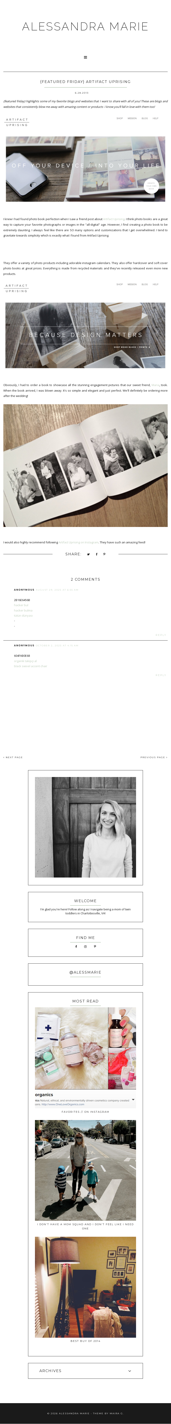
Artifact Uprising (113, 219)
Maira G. (117, 1413)
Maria (155, 385)
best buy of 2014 (86, 1341)
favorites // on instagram (85, 1111)
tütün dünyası (23, 615)
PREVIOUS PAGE (154, 757)
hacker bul (21, 605)
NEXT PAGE (13, 757)
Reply (161, 635)
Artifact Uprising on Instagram (78, 542)
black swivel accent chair (30, 666)
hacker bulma (23, 610)
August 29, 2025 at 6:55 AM (57, 589)
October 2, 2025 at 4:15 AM (57, 645)
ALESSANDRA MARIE (85, 26)
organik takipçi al (25, 661)
